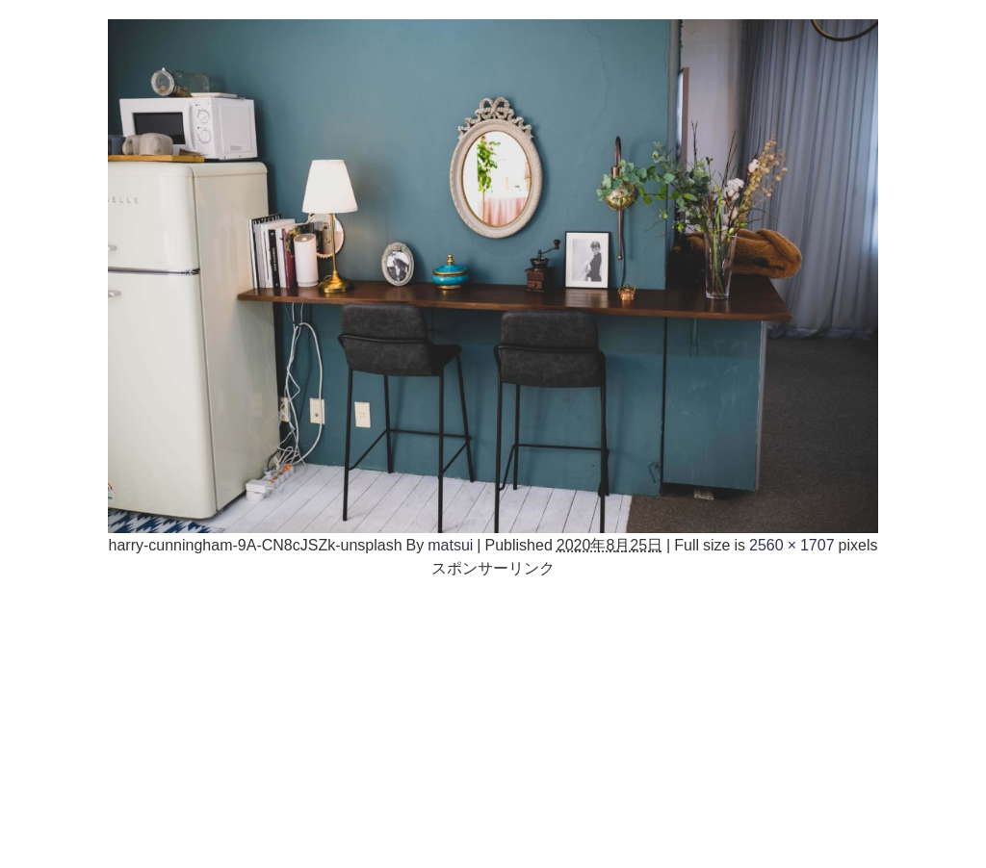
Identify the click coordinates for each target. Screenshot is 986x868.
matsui (450, 544)
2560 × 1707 (792, 544)
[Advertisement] (493, 714)
